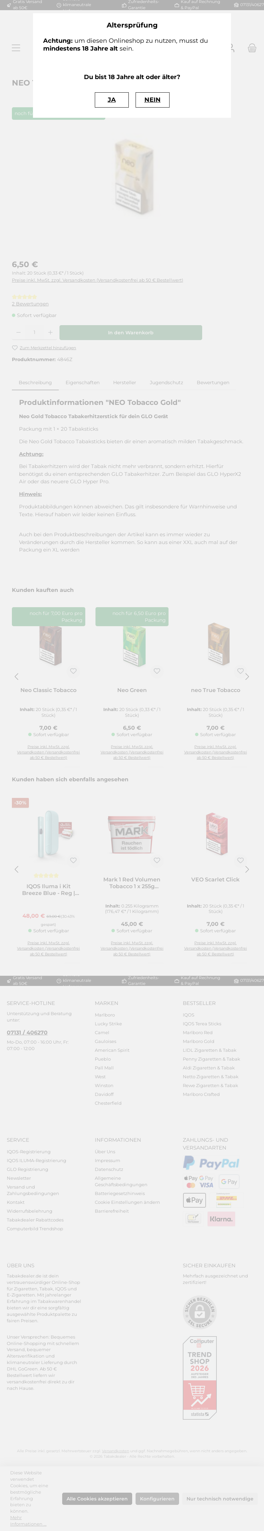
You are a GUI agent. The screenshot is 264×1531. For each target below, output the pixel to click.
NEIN (152, 99)
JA (112, 99)
